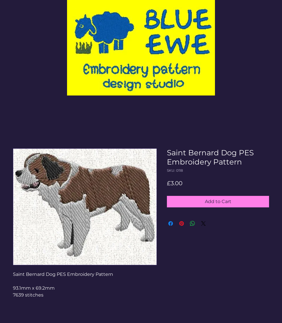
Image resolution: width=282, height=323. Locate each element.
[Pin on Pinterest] (181, 223)
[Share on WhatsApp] (192, 223)
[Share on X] (203, 223)
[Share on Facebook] (170, 223)
